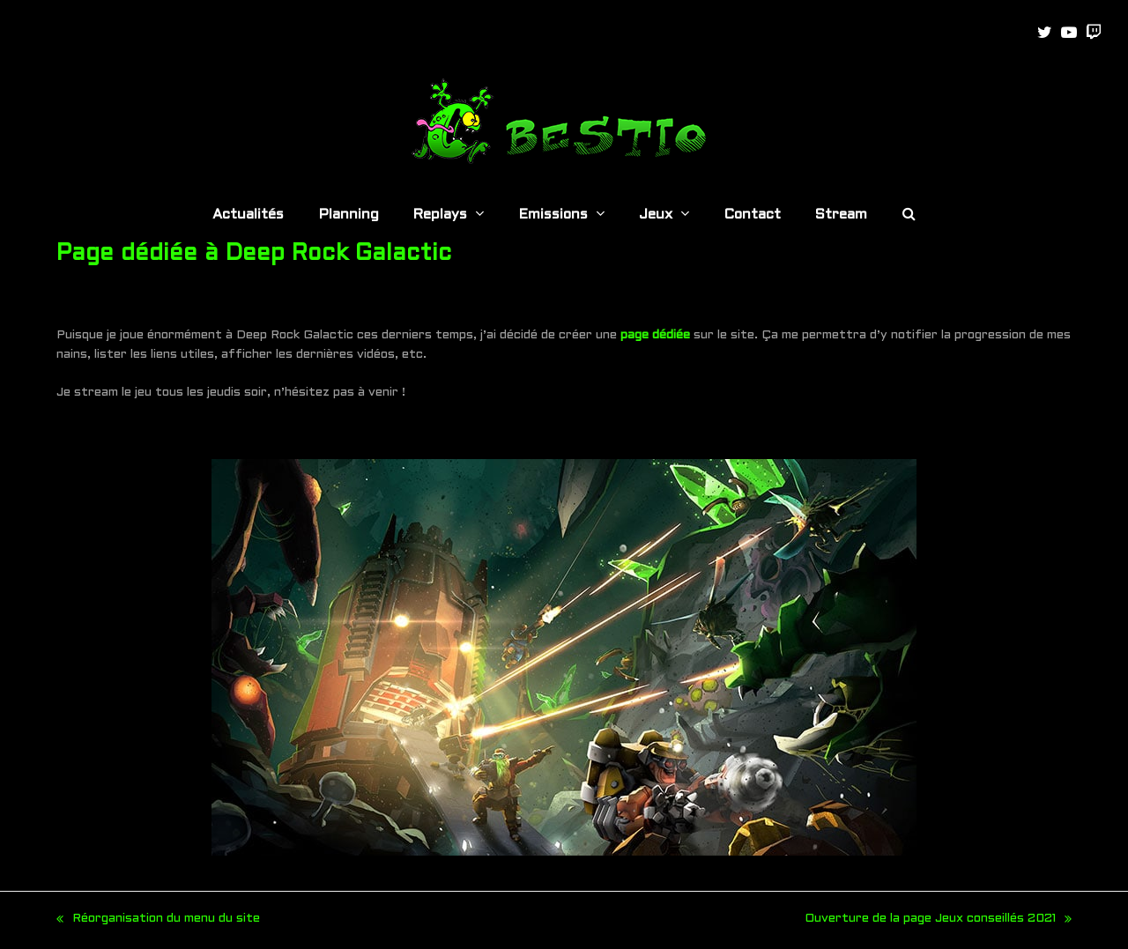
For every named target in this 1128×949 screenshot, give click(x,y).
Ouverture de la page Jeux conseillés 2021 (938, 921)
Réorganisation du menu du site (158, 921)
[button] (909, 216)
